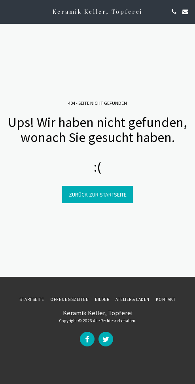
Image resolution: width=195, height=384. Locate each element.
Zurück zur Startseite (98, 194)
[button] (8, 11)
